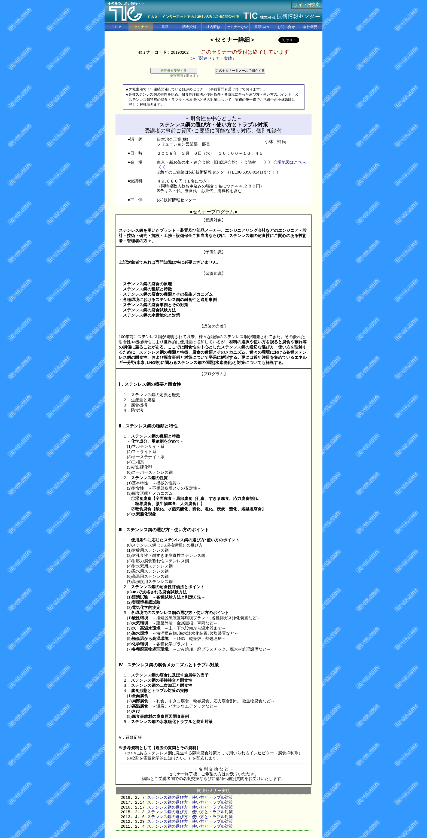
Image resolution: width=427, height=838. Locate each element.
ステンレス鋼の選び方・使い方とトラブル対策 (190, 797)
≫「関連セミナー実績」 (213, 58)
